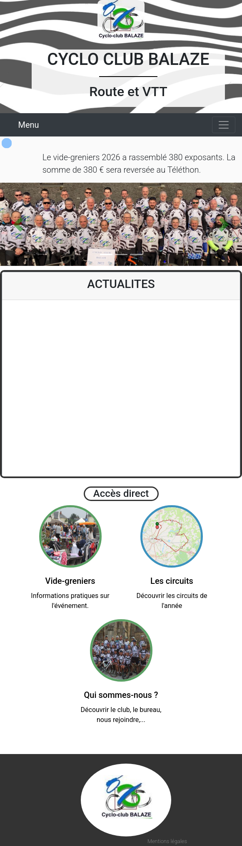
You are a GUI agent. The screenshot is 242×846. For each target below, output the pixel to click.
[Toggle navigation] (223, 125)
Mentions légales (167, 841)
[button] (18, 224)
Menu (28, 125)
